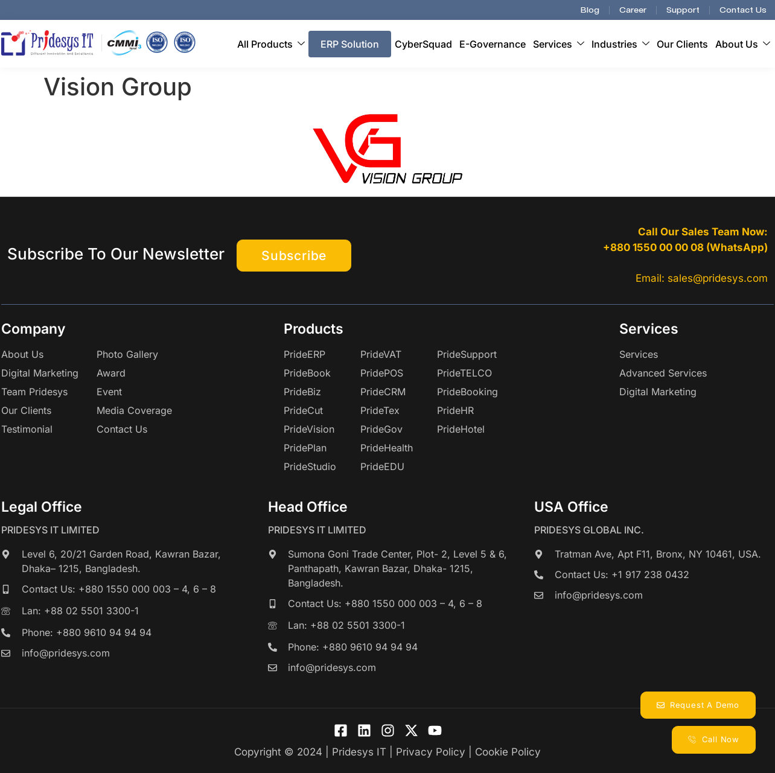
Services (558, 44)
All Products (271, 44)
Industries (620, 44)
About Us (742, 44)
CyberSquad (423, 44)
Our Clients (682, 44)
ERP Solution (350, 44)
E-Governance (492, 44)
